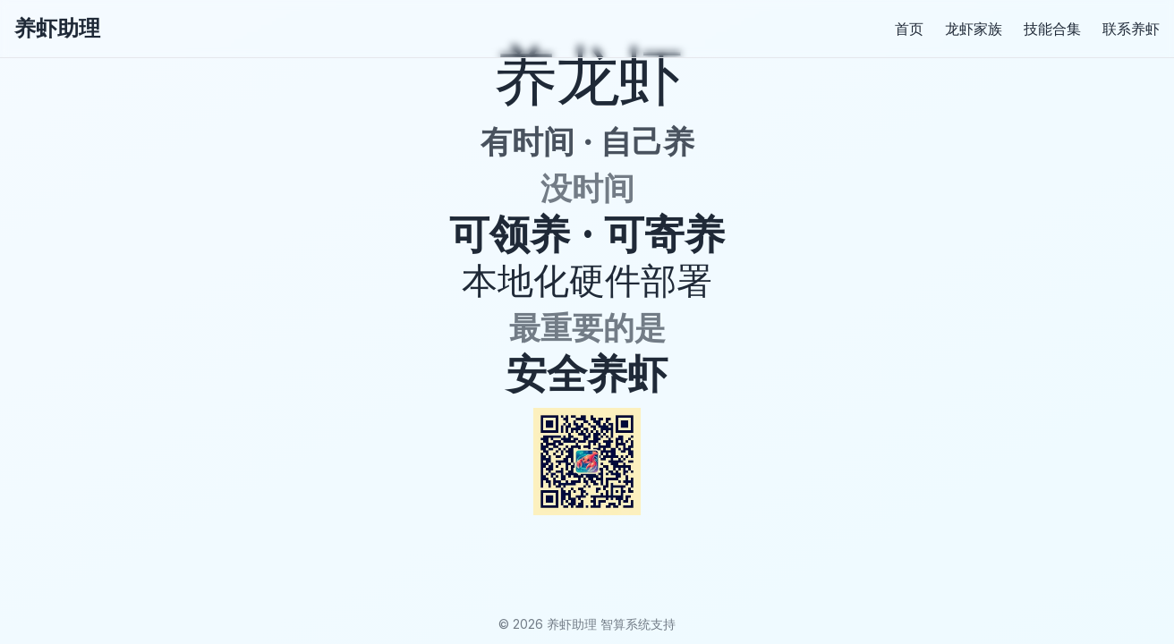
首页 (909, 29)
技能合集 (1052, 29)
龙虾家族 (973, 29)
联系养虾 (1131, 29)
